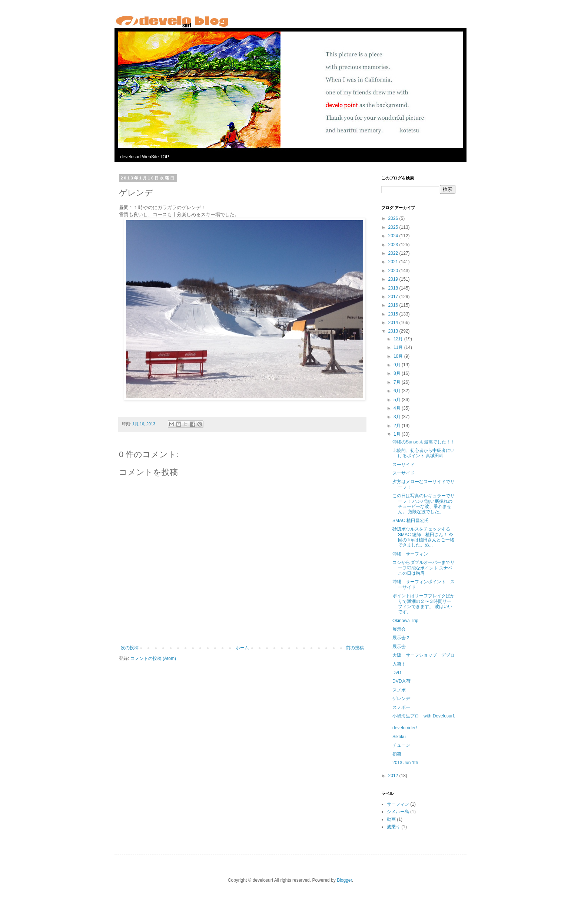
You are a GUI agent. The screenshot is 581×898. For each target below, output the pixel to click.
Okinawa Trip (405, 620)
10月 (399, 356)
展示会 (399, 629)
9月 (398, 364)
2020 (393, 270)
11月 (399, 347)
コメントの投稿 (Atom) (153, 658)
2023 (393, 244)
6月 (398, 390)
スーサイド (403, 464)
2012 (393, 775)
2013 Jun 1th (405, 762)
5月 (398, 399)
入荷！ (399, 664)
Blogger (344, 880)
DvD (396, 672)
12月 (399, 338)
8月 (398, 373)
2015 (393, 314)
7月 (398, 382)
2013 (393, 331)
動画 (391, 819)
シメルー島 (398, 811)
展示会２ (401, 637)
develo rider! (404, 727)
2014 (393, 322)
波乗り (393, 826)
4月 (398, 408)
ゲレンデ (401, 698)
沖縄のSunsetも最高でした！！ (423, 442)
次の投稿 (130, 647)
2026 (393, 218)
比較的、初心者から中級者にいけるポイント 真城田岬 (423, 453)
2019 (393, 279)
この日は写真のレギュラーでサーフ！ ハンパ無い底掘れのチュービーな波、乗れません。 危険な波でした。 (423, 503)
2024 (393, 235)
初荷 (396, 754)
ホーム (242, 647)
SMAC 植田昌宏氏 (410, 520)
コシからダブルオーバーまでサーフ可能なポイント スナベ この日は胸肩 (423, 568)
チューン (401, 745)
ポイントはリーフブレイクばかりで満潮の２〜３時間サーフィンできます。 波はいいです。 (423, 603)
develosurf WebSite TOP (144, 156)
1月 (398, 434)
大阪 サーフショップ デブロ (423, 655)
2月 (398, 425)
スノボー (401, 707)
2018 (393, 288)
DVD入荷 (401, 681)
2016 (393, 305)
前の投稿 (355, 647)
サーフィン (398, 804)
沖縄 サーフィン (410, 554)
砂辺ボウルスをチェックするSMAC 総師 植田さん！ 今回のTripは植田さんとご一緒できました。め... (423, 537)
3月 (398, 416)
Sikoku (399, 736)
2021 (393, 261)
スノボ (399, 690)
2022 (393, 253)
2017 (393, 296)
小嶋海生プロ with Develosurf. (423, 716)
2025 (393, 227)
